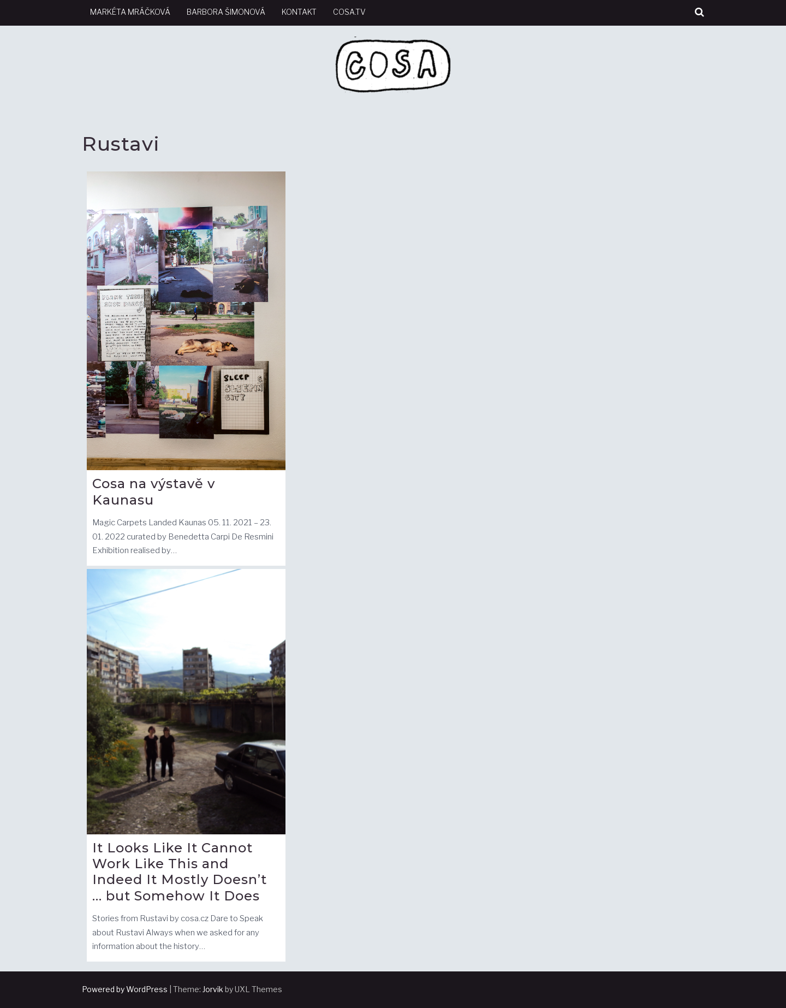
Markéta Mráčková (130, 11)
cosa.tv (349, 11)
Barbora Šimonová (226, 11)
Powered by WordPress (125, 989)
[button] (699, 12)
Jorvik (213, 989)
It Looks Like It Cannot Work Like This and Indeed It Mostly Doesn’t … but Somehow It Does (179, 871)
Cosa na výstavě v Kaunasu (153, 492)
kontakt (299, 11)
